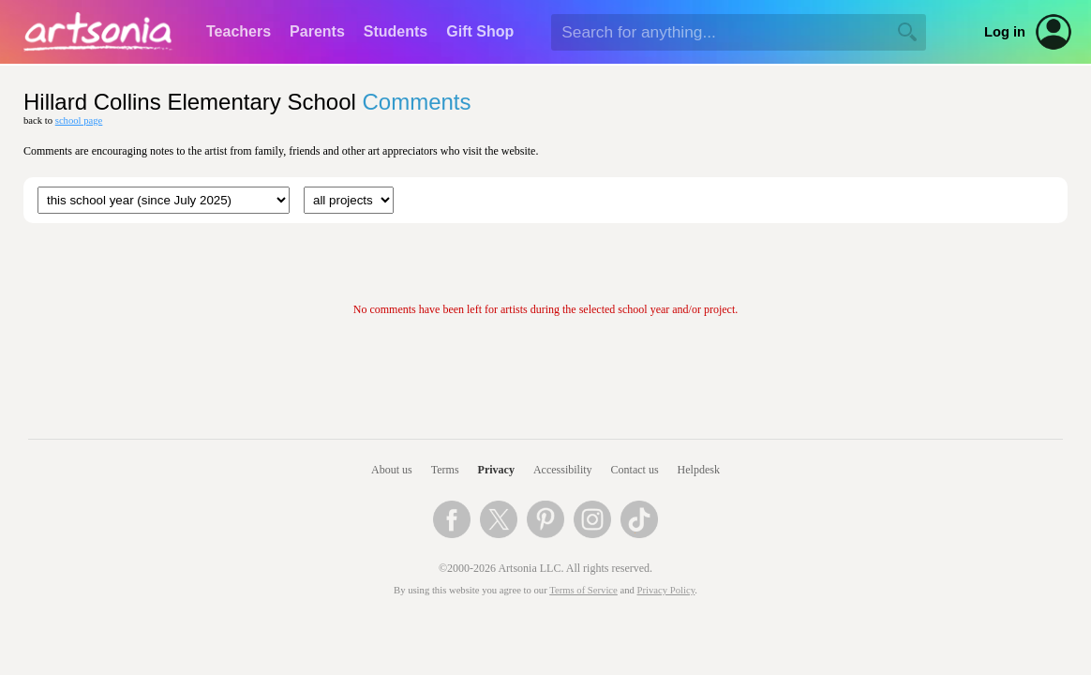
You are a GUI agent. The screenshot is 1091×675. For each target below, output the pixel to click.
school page (79, 120)
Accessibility (562, 469)
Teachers (238, 31)
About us (391, 469)
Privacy (496, 469)
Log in (1004, 31)
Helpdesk (699, 469)
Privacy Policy (666, 590)
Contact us (635, 469)
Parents (317, 31)
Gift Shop (480, 31)
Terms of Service (583, 590)
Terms (445, 469)
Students (395, 31)
